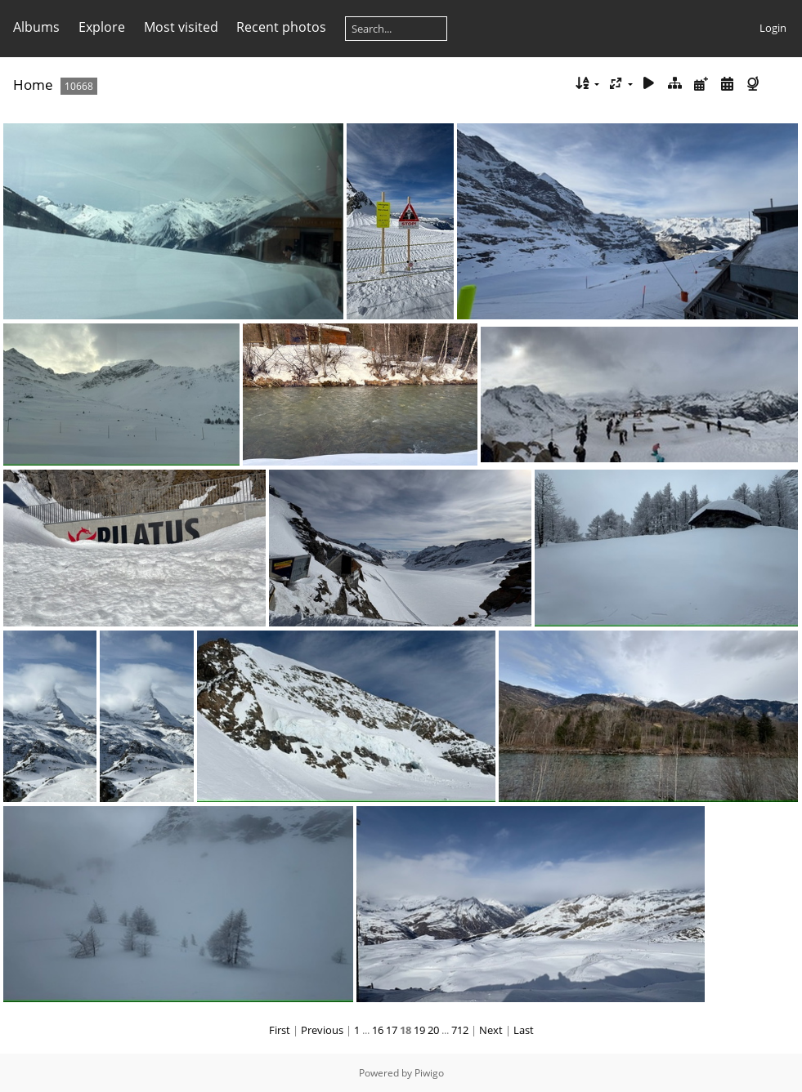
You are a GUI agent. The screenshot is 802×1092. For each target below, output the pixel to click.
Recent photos (281, 27)
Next (491, 1030)
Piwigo (429, 1073)
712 (459, 1030)
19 (419, 1030)
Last (523, 1030)
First (279, 1030)
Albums (36, 27)
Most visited (181, 27)
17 (391, 1030)
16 (377, 1030)
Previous (322, 1030)
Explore (101, 27)
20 (433, 1030)
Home (33, 84)
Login (772, 27)
